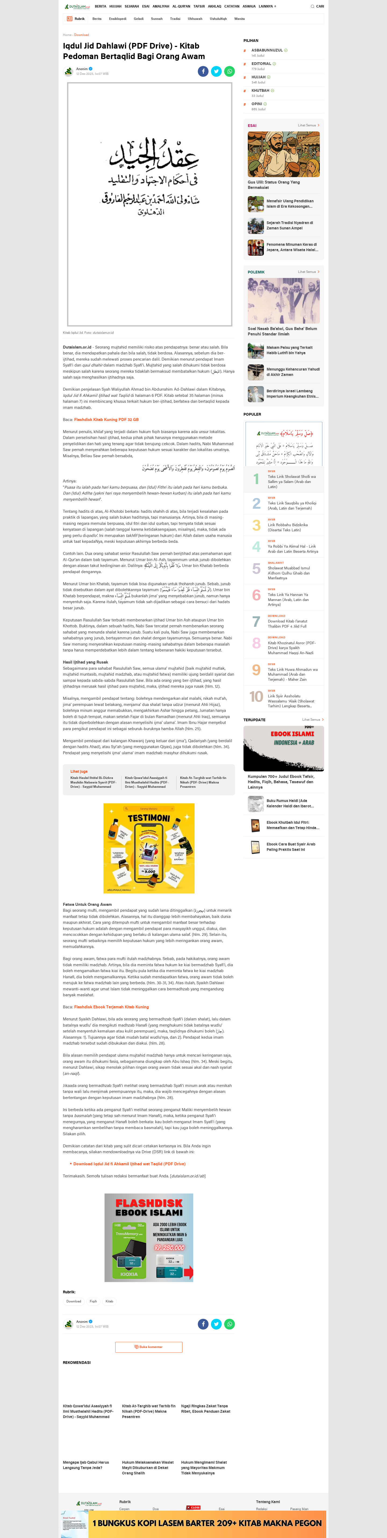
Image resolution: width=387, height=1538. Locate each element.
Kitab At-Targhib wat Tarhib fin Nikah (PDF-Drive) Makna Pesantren (203, 783)
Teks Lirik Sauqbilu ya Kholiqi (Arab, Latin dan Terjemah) (292, 506)
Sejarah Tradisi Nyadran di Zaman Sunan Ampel (290, 225)
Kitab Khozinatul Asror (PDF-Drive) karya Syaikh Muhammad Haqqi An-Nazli (292, 648)
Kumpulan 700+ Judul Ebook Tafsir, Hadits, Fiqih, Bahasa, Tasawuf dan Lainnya (281, 782)
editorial (261, 64)
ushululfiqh (218, 19)
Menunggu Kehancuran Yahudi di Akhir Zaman (293, 372)
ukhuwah (195, 19)
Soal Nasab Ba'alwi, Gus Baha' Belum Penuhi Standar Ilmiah (282, 331)
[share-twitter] (216, 71)
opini (257, 104)
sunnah (157, 19)
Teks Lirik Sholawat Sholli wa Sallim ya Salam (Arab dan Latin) (292, 482)
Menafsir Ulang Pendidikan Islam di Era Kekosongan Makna (290, 204)
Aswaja (249, 6)
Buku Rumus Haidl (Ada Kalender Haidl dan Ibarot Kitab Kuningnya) (289, 804)
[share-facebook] (203, 71)
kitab (109, 1301)
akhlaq (214, 6)
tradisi (175, 19)
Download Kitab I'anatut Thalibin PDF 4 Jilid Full (287, 624)
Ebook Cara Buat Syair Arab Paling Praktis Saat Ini (291, 847)
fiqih (93, 1301)
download (73, 1301)
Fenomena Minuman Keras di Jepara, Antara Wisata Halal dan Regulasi (292, 248)
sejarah (132, 6)
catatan (231, 6)
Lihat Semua (307, 125)
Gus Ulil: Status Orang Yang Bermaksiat (274, 185)
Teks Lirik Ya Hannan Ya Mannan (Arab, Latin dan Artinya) (288, 600)
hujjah (115, 6)
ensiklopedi (117, 19)
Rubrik (75, 19)
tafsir (199, 6)
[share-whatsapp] (229, 71)
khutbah (260, 91)
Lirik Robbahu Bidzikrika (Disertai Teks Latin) (288, 527)
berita (100, 6)
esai (145, 6)
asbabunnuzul (267, 51)
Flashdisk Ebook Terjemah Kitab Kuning (111, 1007)
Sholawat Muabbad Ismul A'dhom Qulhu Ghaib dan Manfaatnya (289, 573)
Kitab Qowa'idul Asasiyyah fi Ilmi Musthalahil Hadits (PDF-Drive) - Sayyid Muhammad (147, 783)
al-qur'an (181, 6)
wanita (239, 19)
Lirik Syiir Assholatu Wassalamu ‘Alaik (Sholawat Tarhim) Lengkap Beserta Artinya (291, 701)
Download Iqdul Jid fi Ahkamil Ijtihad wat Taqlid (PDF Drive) (129, 1164)
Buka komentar (148, 1347)
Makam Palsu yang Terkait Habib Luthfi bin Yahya (290, 350)
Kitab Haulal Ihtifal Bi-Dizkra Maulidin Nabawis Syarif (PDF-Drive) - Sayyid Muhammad (93, 783)
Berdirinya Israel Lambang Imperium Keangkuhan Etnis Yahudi (291, 394)
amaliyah (161, 6)
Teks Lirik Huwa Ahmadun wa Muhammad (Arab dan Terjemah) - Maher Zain (293, 675)
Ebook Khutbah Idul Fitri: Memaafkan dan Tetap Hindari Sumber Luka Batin (293, 826)
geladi (139, 19)
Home (67, 35)
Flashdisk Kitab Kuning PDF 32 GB (106, 420)
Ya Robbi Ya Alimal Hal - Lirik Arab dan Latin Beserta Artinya (293, 549)
